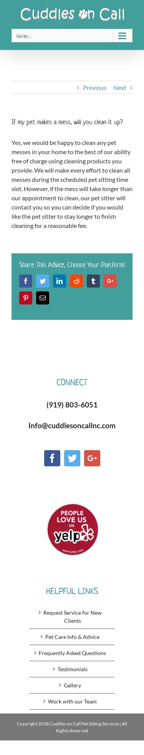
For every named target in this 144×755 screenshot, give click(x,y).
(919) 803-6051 (72, 404)
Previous (94, 87)
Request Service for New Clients (72, 616)
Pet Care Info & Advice (72, 637)
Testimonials (73, 669)
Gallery (72, 685)
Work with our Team (72, 701)
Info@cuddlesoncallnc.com (72, 425)
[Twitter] (72, 458)
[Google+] (92, 458)
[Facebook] (52, 458)
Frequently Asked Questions (72, 653)
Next (119, 87)
